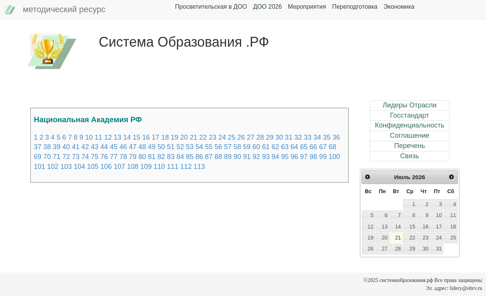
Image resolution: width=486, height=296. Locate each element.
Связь (409, 156)
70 (47, 157)
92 (256, 157)
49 (152, 147)
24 (222, 137)
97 (304, 157)
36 (336, 137)
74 (85, 157)
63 (285, 147)
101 (39, 166)
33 (307, 137)
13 (117, 137)
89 (228, 157)
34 (317, 137)
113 (199, 166)
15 (136, 137)
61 (266, 147)
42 (85, 147)
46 (123, 147)
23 (212, 137)
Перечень (409, 146)
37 (37, 147)
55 (209, 147)
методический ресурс (55, 10)
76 (104, 157)
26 (241, 137)
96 (294, 157)
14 (127, 137)
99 (323, 157)
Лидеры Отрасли (410, 105)
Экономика (399, 6)
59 (247, 147)
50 (161, 147)
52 (180, 147)
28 (260, 137)
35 (326, 137)
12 (108, 137)
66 (313, 147)
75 (94, 157)
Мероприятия (307, 6)
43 (94, 147)
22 (203, 137)
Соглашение (409, 135)
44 (104, 147)
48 (142, 147)
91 (247, 157)
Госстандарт (409, 115)
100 (334, 157)
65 (304, 147)
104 (79, 166)
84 (180, 157)
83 (171, 157)
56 (218, 147)
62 (275, 147)
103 (66, 166)
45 (113, 147)
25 (231, 137)
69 (37, 157)
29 (269, 137)
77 (113, 157)
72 (66, 157)
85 (190, 157)
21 (193, 137)
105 (92, 166)
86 (199, 157)
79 (132, 157)
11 (98, 137)
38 (47, 147)
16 (146, 137)
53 (190, 147)
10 (89, 137)
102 (52, 166)
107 (119, 166)
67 (323, 147)
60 (256, 147)
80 (142, 157)
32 (298, 137)
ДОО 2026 (267, 6)
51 (171, 147)
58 (237, 147)
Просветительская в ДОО (211, 6)
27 (250, 137)
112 (186, 166)
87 (209, 157)
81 (152, 157)
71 (56, 157)
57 (228, 147)
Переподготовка (355, 6)
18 (165, 137)
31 (288, 137)
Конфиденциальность (409, 125)
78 (123, 157)
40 (66, 147)
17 (155, 137)
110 (159, 166)
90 (237, 157)
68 (332, 147)
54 (199, 147)
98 (313, 157)
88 (218, 157)
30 (279, 137)
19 (174, 137)
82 (161, 157)
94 (275, 157)
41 (75, 147)
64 (294, 147)
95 (285, 157)
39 (56, 147)
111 (172, 166)
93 (266, 157)
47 (132, 147)
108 (132, 166)
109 (146, 166)
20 (184, 137)
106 (106, 166)
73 (75, 157)
